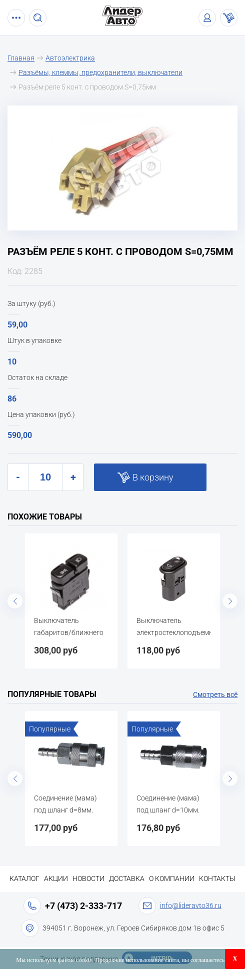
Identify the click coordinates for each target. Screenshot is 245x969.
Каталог (25, 878)
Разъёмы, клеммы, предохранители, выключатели (100, 72)
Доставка (126, 878)
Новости (88, 878)
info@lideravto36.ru (191, 906)
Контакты (217, 878)
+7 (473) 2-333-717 (83, 905)
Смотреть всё (215, 694)
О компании (171, 878)
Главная (21, 58)
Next (230, 601)
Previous (15, 601)
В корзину (153, 477)
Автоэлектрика (70, 58)
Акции (56, 878)
